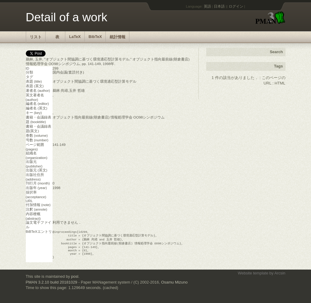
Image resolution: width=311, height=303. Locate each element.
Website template (253, 277)
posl (74, 280)
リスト (36, 37)
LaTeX (75, 36)
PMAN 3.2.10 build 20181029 (51, 286)
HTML (280, 83)
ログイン (236, 6)
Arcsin (279, 277)
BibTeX (95, 36)
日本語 (219, 6)
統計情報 (117, 37)
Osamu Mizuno (174, 286)
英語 (207, 6)
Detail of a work (67, 17)
